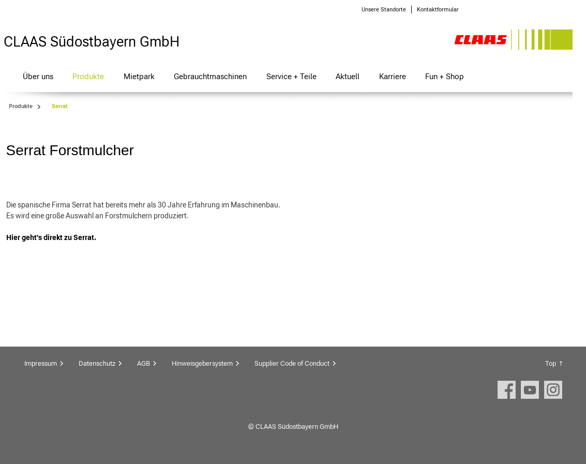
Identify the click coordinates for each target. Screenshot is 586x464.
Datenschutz (97, 363)
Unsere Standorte (384, 9)
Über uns (38, 76)
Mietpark (139, 76)
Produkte (88, 76)
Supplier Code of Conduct (291, 363)
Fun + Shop (444, 76)
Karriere (392, 76)
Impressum (40, 363)
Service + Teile (291, 76)
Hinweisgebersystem (202, 363)
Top (550, 363)
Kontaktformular (438, 9)
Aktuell (347, 76)
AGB (143, 363)
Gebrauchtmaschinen (210, 76)
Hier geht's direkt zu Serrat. (52, 237)
